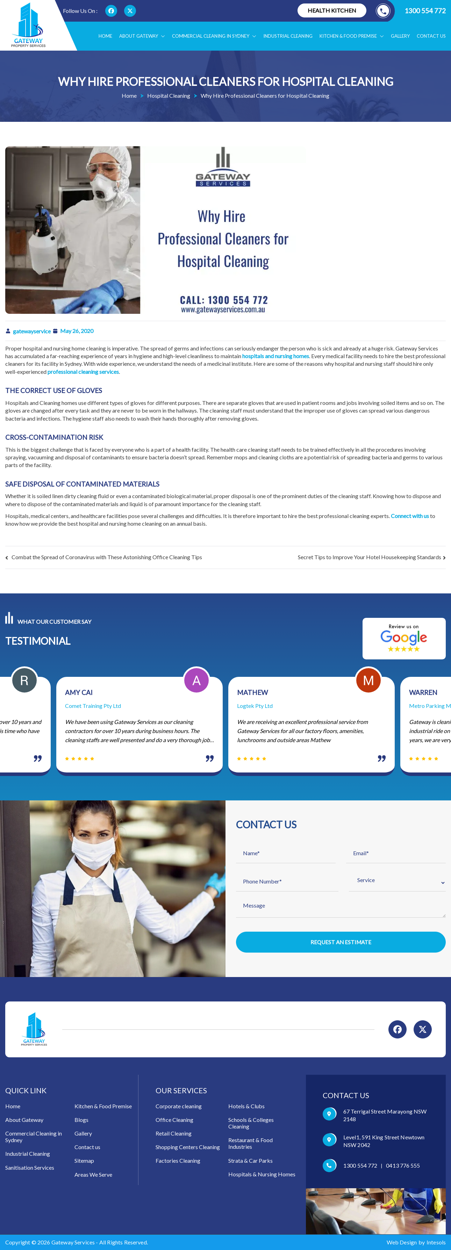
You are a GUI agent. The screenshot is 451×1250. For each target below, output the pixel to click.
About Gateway (142, 36)
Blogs (81, 1120)
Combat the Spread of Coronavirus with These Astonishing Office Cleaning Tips (107, 557)
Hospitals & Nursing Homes (261, 1174)
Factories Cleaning (178, 1161)
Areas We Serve (93, 1174)
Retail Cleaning (174, 1133)
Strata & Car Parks (250, 1160)
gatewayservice (32, 331)
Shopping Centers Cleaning (188, 1147)
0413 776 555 (403, 1166)
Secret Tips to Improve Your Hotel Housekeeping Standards (369, 557)
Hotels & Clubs (246, 1106)
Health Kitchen (332, 10)
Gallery (400, 36)
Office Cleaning (174, 1120)
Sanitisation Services (29, 1167)
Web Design (402, 1243)
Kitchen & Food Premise (103, 1106)
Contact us (431, 36)
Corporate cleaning (179, 1106)
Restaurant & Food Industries (250, 1144)
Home (105, 36)
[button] (161, 36)
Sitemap (84, 1161)
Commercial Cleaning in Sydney (214, 36)
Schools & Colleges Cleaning (251, 1123)
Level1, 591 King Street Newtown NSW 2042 (383, 1141)
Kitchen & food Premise (352, 36)
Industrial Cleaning (288, 36)
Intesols (436, 1243)
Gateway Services (73, 1242)
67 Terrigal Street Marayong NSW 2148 (385, 1115)
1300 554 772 (411, 10)
